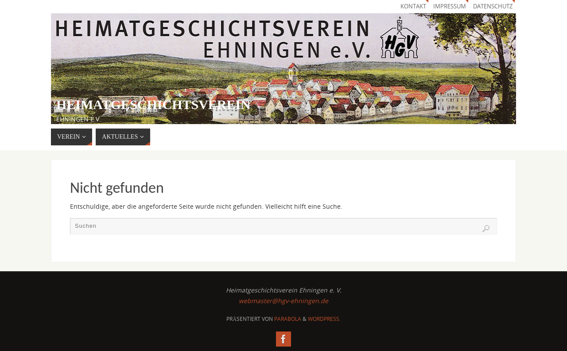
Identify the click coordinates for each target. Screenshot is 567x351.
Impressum (449, 6)
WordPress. (324, 319)
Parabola (287, 319)
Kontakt (413, 6)
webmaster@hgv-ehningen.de (283, 300)
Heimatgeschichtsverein (153, 105)
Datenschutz (493, 6)
